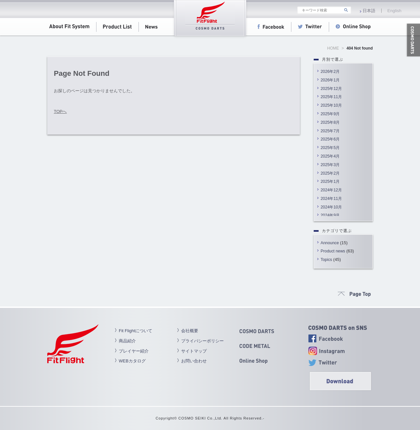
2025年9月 (330, 114)
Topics (326, 259)
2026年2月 (330, 71)
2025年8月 (330, 122)
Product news (333, 251)
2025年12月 (331, 88)
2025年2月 (330, 173)
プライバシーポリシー (202, 340)
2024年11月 (331, 198)
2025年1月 (330, 181)
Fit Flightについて (135, 330)
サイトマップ (194, 351)
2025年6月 (330, 139)
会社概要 (189, 330)
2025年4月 (330, 156)
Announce (330, 243)
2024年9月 (330, 215)
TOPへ (60, 111)
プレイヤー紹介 (134, 351)
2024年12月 (331, 190)
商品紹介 (127, 340)
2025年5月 (330, 147)
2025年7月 (330, 131)
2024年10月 (331, 207)
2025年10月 (331, 105)
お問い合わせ (194, 360)
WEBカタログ (132, 360)
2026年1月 (330, 80)
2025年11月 (331, 97)
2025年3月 (330, 164)
